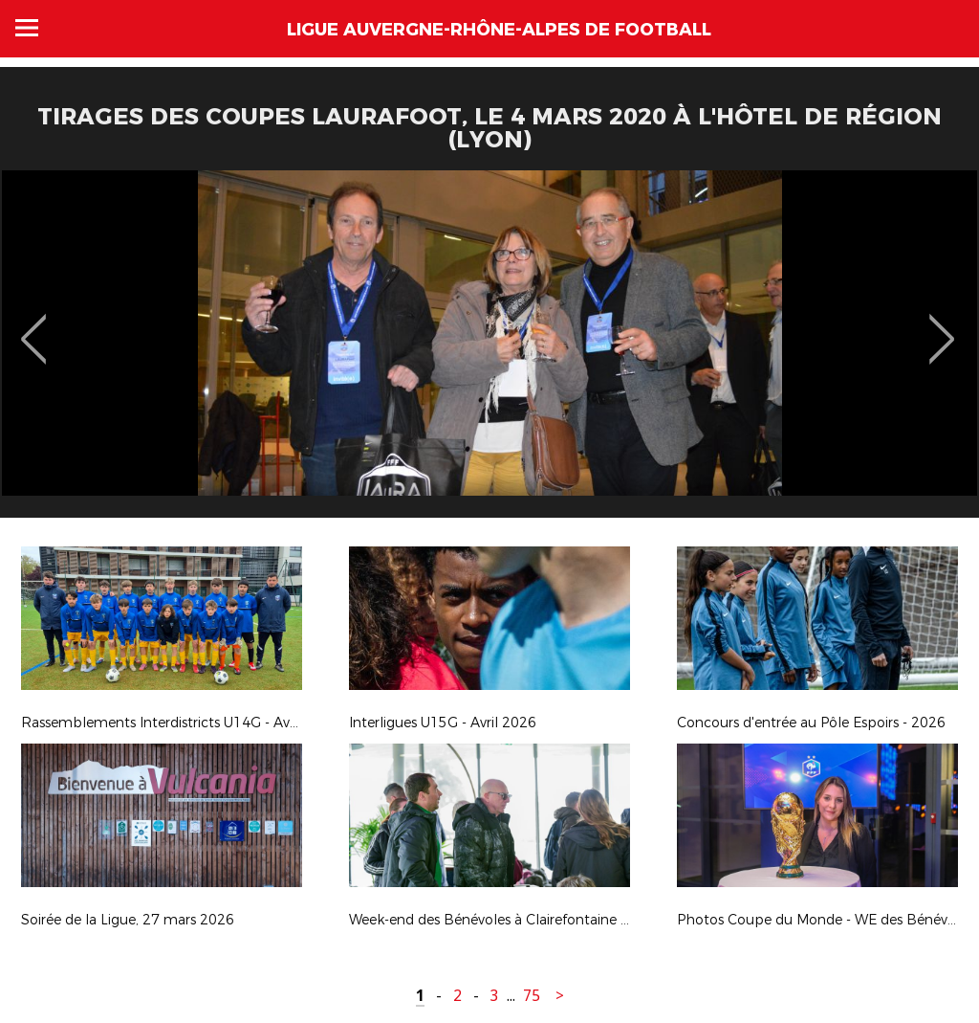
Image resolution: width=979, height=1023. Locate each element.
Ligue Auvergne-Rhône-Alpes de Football (499, 29)
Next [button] (942, 325)
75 (531, 996)
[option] (489, 351)
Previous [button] (34, 325)
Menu (27, 27)
